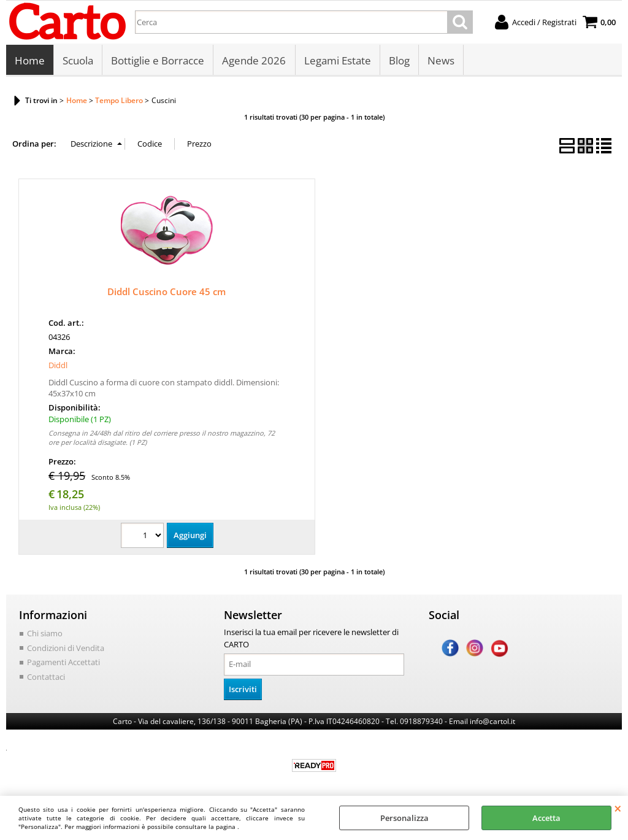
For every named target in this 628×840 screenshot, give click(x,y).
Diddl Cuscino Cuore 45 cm (166, 293)
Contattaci (46, 677)
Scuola (78, 61)
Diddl (57, 366)
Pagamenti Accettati (63, 663)
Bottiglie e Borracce (157, 61)
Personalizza (404, 817)
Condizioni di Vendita (65, 648)
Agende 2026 (254, 61)
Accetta (546, 817)
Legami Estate (337, 61)
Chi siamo (45, 634)
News (440, 61)
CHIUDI (618, 808)
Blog (398, 61)
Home (30, 61)
